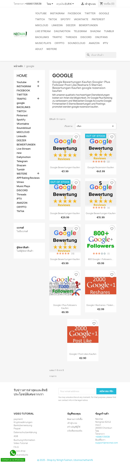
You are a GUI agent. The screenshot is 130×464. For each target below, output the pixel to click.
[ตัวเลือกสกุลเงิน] (70, 4)
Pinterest (98, 19)
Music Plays (43, 43)
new (19, 153)
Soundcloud (76, 43)
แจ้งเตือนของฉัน (74, 430)
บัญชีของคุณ (74, 413)
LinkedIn (57, 25)
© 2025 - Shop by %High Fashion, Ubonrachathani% (65, 460)
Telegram (80, 31)
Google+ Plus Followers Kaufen (65, 306)
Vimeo (20, 182)
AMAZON (94, 43)
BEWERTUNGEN (88, 25)
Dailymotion (62, 31)
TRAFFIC (57, 37)
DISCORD (86, 37)
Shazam (95, 31)
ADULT (39, 49)
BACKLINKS (42, 37)
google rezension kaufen (100, 167)
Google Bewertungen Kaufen (65, 167)
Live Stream (43, 31)
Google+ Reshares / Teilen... (100, 305)
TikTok (52, 19)
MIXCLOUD (41, 25)
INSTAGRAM (57, 13)
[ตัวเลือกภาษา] (50, 4)
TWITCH (40, 19)
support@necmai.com (106, 442)
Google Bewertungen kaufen (101, 213)
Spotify (66, 19)
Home (22, 75)
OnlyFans (101, 37)
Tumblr (109, 31)
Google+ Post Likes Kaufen (82, 354)
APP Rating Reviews (28, 177)
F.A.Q (16, 447)
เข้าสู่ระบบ (72, 423)
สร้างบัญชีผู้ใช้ (73, 426)
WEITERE (51, 49)
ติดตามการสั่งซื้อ (74, 419)
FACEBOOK (74, 13)
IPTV (105, 43)
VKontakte (81, 19)
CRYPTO (59, 43)
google (104, 13)
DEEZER (71, 25)
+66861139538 (33, 3)
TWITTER (90, 13)
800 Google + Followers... (100, 259)
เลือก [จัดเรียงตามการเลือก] (96, 126)
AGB (16, 436)
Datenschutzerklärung (25, 432)
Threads (71, 37)
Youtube (41, 13)
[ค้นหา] (100, 55)
